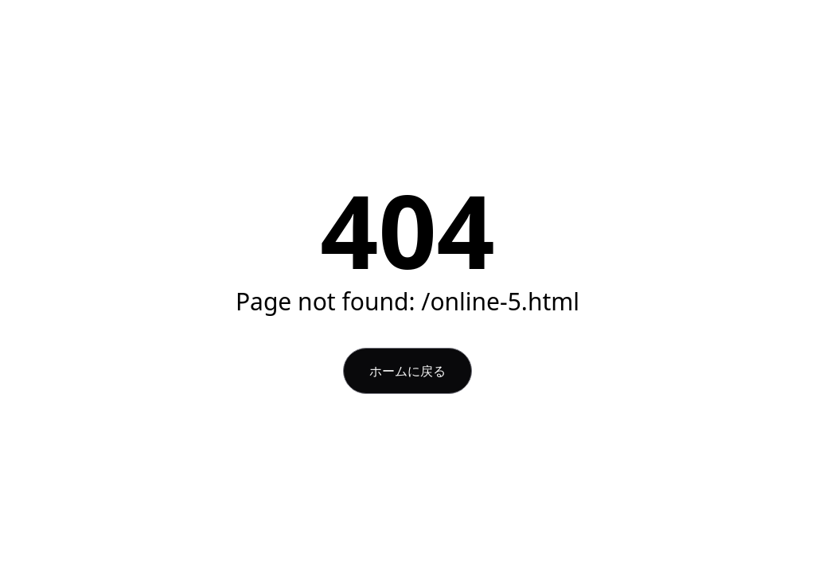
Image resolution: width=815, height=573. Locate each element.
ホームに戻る (407, 371)
